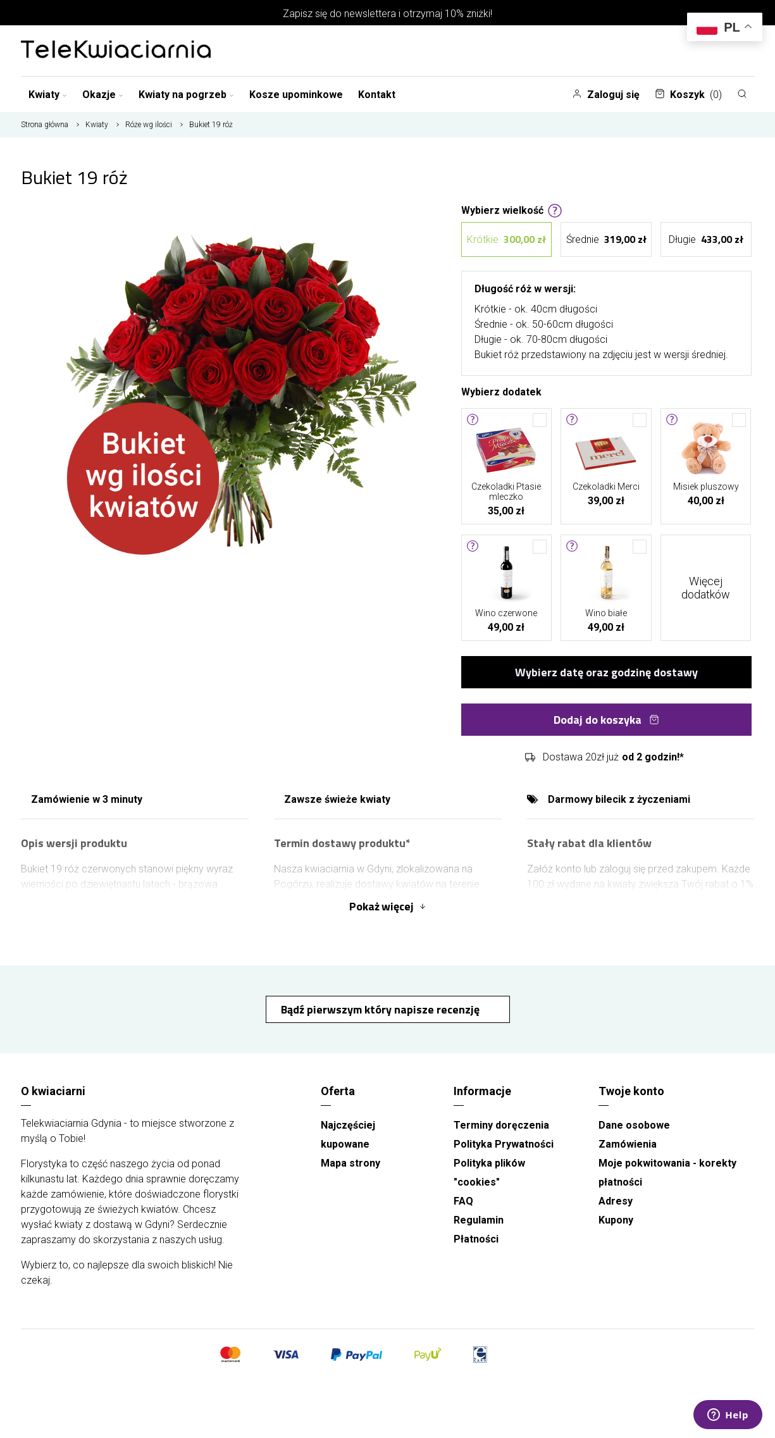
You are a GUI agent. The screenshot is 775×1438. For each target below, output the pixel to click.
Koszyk (688, 95)
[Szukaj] (742, 94)
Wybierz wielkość (511, 209)
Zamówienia (627, 1144)
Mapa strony (350, 1163)
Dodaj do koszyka (606, 719)
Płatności (476, 1239)
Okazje (102, 95)
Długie (706, 239)
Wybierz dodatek (501, 391)
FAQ (463, 1201)
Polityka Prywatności (504, 1144)
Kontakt (376, 95)
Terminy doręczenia (501, 1125)
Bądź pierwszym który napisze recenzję (381, 1009)
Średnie (606, 239)
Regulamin (479, 1220)
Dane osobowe (634, 1125)
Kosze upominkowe (296, 95)
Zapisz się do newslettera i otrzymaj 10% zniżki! (387, 14)
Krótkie (506, 239)
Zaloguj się (606, 95)
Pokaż (387, 906)
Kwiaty (47, 95)
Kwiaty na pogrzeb (186, 95)
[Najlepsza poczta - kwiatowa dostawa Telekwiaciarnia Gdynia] (116, 50)
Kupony (615, 1220)
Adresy (615, 1201)
